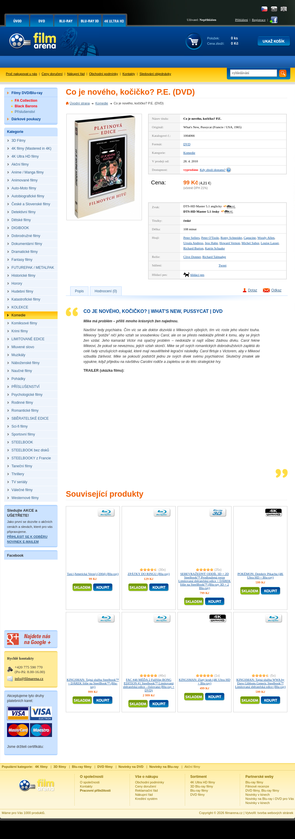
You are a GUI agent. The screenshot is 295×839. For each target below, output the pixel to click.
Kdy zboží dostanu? (212, 169)
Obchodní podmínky (103, 74)
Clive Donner (192, 256)
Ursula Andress (193, 243)
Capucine (250, 237)
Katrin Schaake (215, 248)
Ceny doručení (52, 74)
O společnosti (90, 782)
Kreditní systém (146, 798)
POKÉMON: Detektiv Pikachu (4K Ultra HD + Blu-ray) (260, 575)
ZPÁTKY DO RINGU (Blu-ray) (149, 574)
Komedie (101, 103)
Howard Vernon (229, 243)
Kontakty (129, 74)
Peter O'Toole (210, 237)
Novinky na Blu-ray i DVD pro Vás (269, 798)
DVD (186, 144)
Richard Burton (193, 248)
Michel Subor (250, 243)
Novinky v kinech (257, 794)
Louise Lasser (270, 243)
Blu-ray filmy (199, 790)
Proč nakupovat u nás (21, 74)
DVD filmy (197, 794)
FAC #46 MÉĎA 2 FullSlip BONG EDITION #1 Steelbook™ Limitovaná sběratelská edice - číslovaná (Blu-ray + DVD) (149, 685)
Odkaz (276, 290)
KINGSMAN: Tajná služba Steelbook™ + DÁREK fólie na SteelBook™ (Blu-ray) (93, 683)
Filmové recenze (257, 786)
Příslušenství (25, 112)
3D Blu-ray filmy (201, 786)
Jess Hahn (211, 243)
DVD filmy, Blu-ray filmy (262, 790)
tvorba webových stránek (275, 813)
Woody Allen (265, 237)
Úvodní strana (80, 103)
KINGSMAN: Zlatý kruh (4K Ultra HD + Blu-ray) (204, 681)
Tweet (223, 265)
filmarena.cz (233, 813)
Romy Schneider (231, 237)
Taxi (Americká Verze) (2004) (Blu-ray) (93, 574)
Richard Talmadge (214, 256)
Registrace (258, 19)
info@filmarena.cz (29, 678)
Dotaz (252, 290)
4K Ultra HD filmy (202, 782)
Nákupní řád (76, 74)
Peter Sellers (191, 237)
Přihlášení (241, 19)
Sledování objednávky (155, 74)
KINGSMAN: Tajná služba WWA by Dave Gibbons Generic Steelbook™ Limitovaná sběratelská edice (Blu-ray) (260, 683)
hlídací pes (197, 274)
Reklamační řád (146, 790)
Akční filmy (192, 766)
